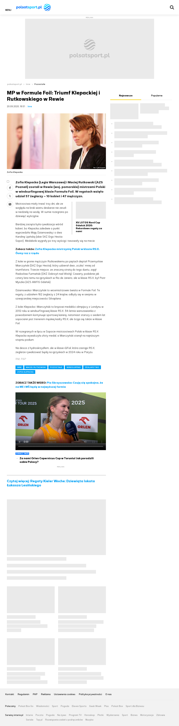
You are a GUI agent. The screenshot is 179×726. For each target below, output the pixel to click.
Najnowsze (126, 95)
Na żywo (61, 715)
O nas (108, 694)
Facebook (10, 188)
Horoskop (89, 715)
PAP (35, 694)
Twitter (10, 196)
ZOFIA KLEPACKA (25, 372)
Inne (28, 84)
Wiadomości (42, 706)
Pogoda (65, 706)
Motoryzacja (147, 715)
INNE (19, 367)
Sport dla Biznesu (135, 706)
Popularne (156, 95)
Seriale (29, 719)
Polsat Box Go (25, 706)
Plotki (100, 715)
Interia (29, 715)
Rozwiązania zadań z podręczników (64, 719)
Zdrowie (160, 715)
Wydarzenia (112, 715)
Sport (55, 706)
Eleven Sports (79, 706)
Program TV (75, 715)
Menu (8, 10)
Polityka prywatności (90, 694)
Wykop (10, 204)
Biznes (134, 715)
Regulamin (23, 694)
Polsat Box (117, 706)
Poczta (39, 715)
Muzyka (89, 719)
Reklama (46, 694)
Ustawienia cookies (64, 694)
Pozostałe (39, 84)
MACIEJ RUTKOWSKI (36, 367)
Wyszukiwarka (172, 7)
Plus (106, 706)
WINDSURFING (74, 367)
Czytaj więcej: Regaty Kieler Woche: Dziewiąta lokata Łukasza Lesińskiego (51, 483)
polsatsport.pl (14, 84)
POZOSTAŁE (56, 367)
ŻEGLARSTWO (92, 367)
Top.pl (39, 719)
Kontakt (9, 694)
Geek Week (95, 706)
